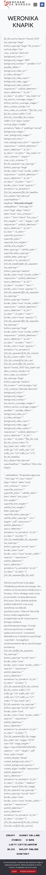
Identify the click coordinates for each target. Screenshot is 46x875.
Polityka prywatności (27, 871)
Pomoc (17, 840)
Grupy (10, 835)
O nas (30, 840)
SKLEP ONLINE (29, 849)
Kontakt (23, 854)
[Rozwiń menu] (35, 4)
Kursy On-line (29, 835)
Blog (11, 849)
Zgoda (14, 871)
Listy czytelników (23, 844)
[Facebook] (42, 4)
